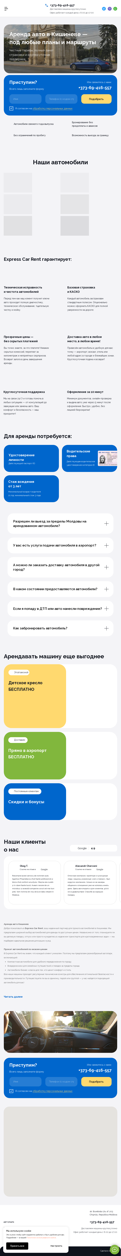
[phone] (61, 99)
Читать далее (13, 996)
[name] (25, 99)
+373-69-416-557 (62, 5)
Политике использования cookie (41, 1237)
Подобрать (96, 99)
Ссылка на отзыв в (28, 869)
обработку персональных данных (52, 108)
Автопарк (9, 1222)
